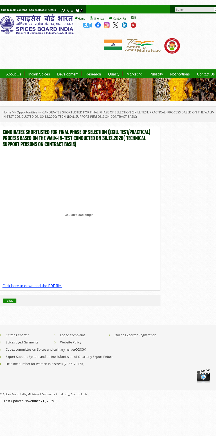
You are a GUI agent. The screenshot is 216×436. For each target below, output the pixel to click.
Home (81, 18)
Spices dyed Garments (22, 342)
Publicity (156, 74)
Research (93, 74)
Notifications (180, 74)
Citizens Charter (17, 335)
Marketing (134, 74)
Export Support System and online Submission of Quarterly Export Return (59, 356)
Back (10, 300)
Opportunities (27, 112)
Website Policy (70, 342)
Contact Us (119, 18)
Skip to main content (14, 9)
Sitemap (99, 18)
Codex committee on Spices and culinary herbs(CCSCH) (46, 349)
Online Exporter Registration (135, 335)
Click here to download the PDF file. (32, 285)
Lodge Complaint (72, 335)
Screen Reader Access (42, 9)
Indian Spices (39, 74)
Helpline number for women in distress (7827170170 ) (45, 364)
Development (67, 74)
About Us (13, 74)
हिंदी (133, 18)
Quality (113, 74)
